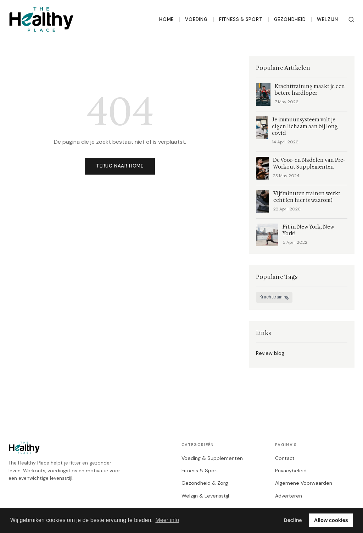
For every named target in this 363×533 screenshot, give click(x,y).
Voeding (196, 19)
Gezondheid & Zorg (205, 483)
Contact (285, 458)
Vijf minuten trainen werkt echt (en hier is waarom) (306, 197)
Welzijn (327, 19)
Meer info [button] (167, 520)
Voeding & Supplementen (212, 458)
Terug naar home (120, 166)
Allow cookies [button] (331, 520)
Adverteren (288, 496)
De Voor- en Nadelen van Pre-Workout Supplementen (309, 163)
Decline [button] (293, 520)
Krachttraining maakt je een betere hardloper (310, 90)
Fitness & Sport (241, 19)
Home (166, 19)
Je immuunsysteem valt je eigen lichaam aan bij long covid (305, 126)
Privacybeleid (291, 470)
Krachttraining (274, 297)
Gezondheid (290, 19)
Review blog (270, 353)
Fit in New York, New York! (308, 230)
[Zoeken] (351, 19)
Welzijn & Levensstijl (205, 496)
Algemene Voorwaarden (303, 483)
